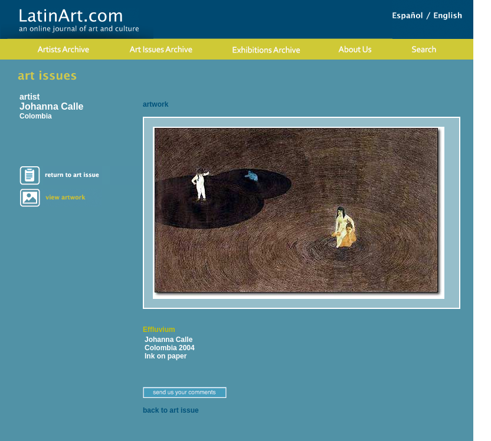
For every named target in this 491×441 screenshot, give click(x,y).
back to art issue (171, 410)
